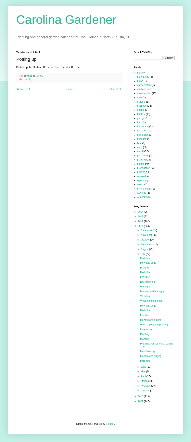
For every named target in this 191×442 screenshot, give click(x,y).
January (145, 390)
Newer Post (23, 89)
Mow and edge (148, 262)
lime (139, 143)
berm (140, 72)
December (147, 230)
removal (141, 176)
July (143, 254)
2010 (141, 396)
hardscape (143, 126)
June (144, 366)
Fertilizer (145, 277)
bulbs (140, 81)
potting (29, 79)
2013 (141, 216)
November (147, 235)
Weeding (145, 296)
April (143, 376)
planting (141, 159)
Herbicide (145, 258)
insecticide (143, 134)
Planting (144, 334)
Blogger (110, 423)
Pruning (144, 267)
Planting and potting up (152, 291)
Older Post (115, 89)
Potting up (145, 286)
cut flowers (143, 89)
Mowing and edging (150, 319)
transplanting (144, 188)
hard (139, 122)
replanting (142, 180)
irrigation (142, 139)
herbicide (142, 130)
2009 (141, 401)
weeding (141, 192)
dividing (141, 101)
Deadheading (147, 351)
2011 (141, 226)
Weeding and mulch (151, 300)
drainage (142, 105)
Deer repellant (147, 282)
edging (140, 109)
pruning (141, 172)
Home (69, 89)
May (143, 371)
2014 (141, 211)
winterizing (143, 197)
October (145, 239)
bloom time (143, 76)
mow (139, 147)
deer (139, 97)
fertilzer (141, 114)
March (144, 381)
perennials (142, 155)
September (147, 244)
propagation (143, 168)
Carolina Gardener (66, 19)
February (146, 385)
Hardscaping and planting (154, 324)
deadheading (144, 93)
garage (141, 118)
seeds (140, 184)
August (145, 249)
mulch (140, 151)
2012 (141, 221)
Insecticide (146, 329)
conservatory (144, 85)
